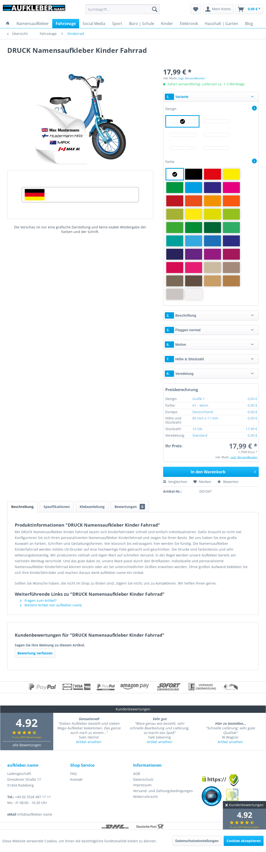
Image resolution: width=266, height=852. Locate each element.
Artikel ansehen (88, 741)
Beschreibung (22, 506)
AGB (136, 773)
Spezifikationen (57, 506)
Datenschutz (143, 779)
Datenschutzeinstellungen (197, 840)
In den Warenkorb (223, 471)
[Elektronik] (188, 23)
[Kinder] (167, 23)
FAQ (73, 773)
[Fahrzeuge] (65, 23)
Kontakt (76, 779)
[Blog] (249, 23)
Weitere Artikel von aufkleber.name (51, 605)
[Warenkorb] (249, 9)
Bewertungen (129, 506)
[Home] (7, 23)
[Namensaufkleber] (32, 23)
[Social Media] (94, 23)
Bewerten (228, 481)
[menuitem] (122, 9)
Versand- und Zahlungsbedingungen (163, 790)
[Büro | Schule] (142, 23)
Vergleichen (175, 481)
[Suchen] (155, 9)
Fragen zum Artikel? (38, 600)
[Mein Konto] (218, 9)
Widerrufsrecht (145, 796)
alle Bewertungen (27, 745)
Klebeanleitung (92, 506)
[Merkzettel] (195, 9)
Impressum (142, 785)
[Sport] (117, 23)
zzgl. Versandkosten (191, 78)
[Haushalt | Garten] (221, 23)
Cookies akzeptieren (244, 840)
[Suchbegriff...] (122, 9)
